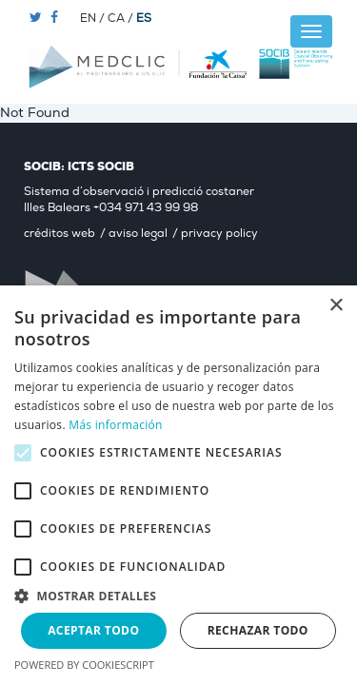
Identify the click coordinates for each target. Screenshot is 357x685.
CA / (122, 18)
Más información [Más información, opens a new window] (115, 425)
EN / (94, 18)
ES (143, 18)
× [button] (335, 306)
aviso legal (138, 233)
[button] (178, 595)
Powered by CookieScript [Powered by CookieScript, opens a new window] (84, 664)
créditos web (59, 233)
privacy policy (219, 233)
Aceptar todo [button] (93, 630)
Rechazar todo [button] (258, 630)
